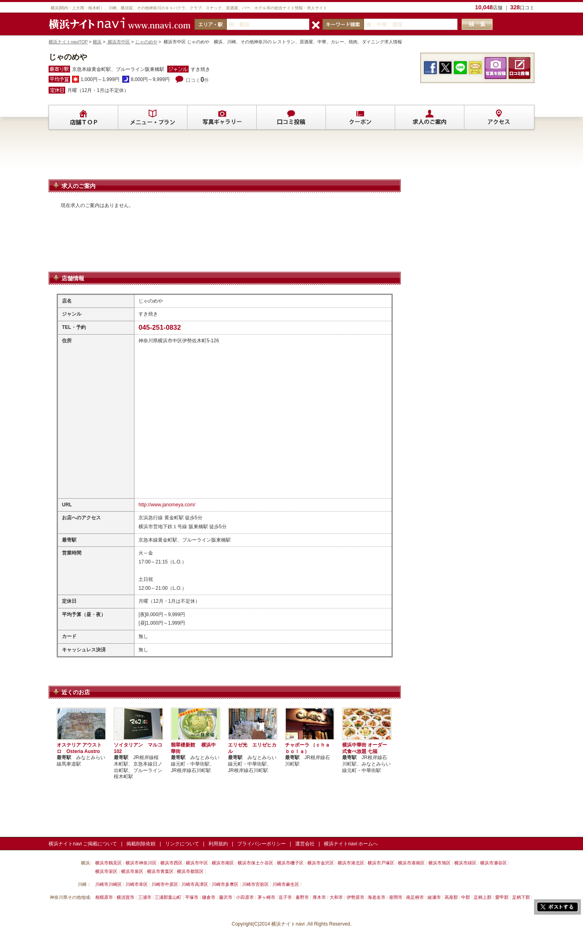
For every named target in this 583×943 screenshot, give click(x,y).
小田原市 (245, 897)
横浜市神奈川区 (141, 862)
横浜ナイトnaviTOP (68, 41)
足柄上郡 (483, 897)
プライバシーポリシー (261, 844)
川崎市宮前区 (255, 884)
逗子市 (285, 897)
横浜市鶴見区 (108, 862)
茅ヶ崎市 (266, 897)
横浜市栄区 (106, 871)
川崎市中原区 (164, 884)
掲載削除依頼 (140, 844)
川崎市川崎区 (108, 884)
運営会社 (305, 844)
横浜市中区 (118, 41)
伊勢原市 (355, 897)
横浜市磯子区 (290, 862)
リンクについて (182, 844)
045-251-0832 (159, 327)
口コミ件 (197, 80)
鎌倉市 (208, 897)
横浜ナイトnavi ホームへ (351, 844)
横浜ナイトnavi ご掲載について (83, 844)
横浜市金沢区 (320, 862)
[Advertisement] (225, 158)
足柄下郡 (521, 897)
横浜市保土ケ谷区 (255, 862)
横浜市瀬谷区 (493, 862)
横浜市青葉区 (160, 871)
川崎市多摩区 (225, 884)
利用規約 (218, 844)
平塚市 (191, 897)
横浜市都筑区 (190, 871)
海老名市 (376, 897)
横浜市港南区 (411, 862)
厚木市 (319, 897)
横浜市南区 (223, 862)
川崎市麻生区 (285, 884)
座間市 (395, 897)
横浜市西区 (171, 862)
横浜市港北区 (351, 862)
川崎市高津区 (194, 884)
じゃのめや (146, 41)
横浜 (97, 41)
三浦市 (144, 897)
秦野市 (302, 897)
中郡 (465, 897)
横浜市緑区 (465, 862)
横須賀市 (125, 897)
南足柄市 (415, 897)
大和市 (336, 897)
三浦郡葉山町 (168, 897)
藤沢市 (225, 897)
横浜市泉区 (132, 871)
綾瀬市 (434, 897)
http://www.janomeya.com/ (166, 505)
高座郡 (451, 897)
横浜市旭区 (439, 862)
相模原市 (104, 897)
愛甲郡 (502, 897)
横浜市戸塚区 (381, 862)
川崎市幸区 (137, 884)
